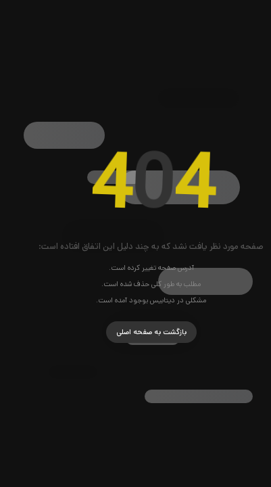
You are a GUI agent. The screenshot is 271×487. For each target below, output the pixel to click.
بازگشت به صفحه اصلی (136, 332)
